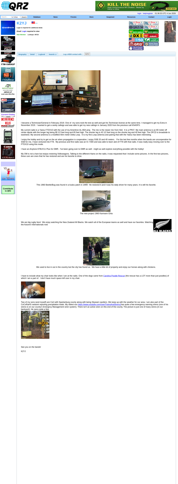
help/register (148, 13)
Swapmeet (110, 17)
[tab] (22, 54)
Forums (73, 17)
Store (91, 17)
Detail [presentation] (32, 54)
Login (169, 17)
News (55, 17)
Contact (151, 17)
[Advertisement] (61, 460)
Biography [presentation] (23, 54)
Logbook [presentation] (41, 54)
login (139, 13)
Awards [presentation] (52, 54)
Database (36, 17)
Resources (131, 17)
